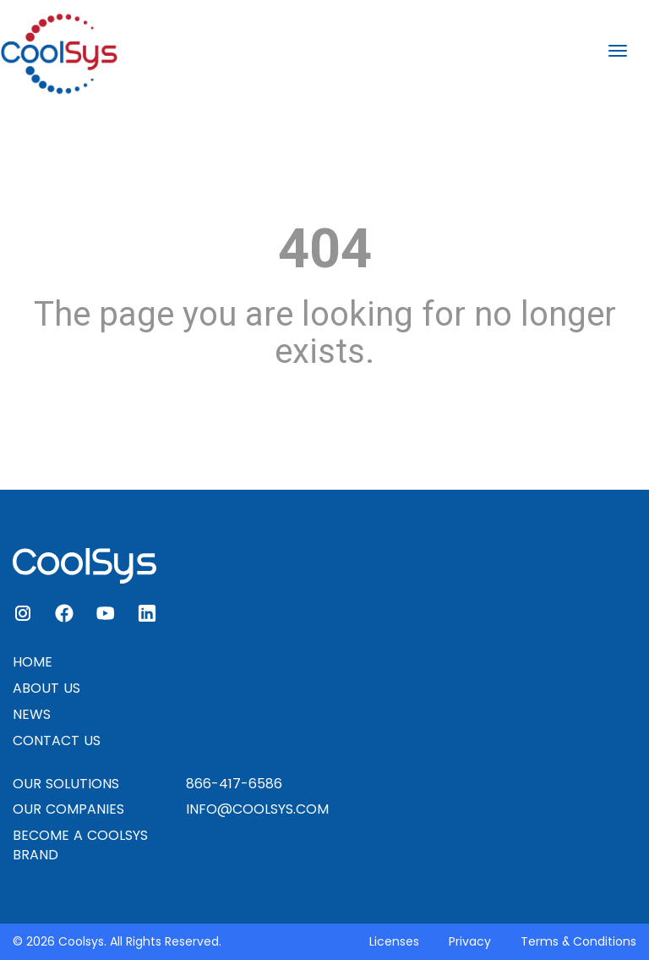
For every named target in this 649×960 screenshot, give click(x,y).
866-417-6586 (234, 783)
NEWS (32, 714)
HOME (32, 662)
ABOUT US (46, 688)
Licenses (394, 941)
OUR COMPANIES (68, 809)
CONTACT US (57, 740)
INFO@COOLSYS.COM (257, 809)
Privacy (470, 941)
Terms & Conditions (578, 941)
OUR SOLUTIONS (66, 783)
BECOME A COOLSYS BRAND (80, 845)
